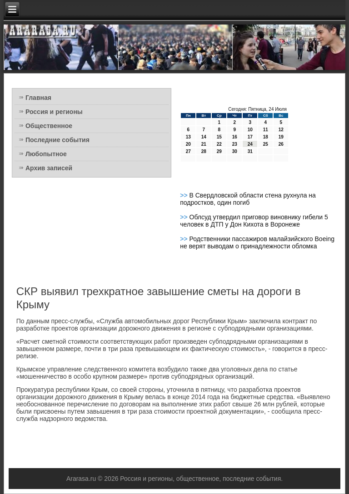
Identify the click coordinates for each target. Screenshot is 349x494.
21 (203, 144)
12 (281, 129)
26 (281, 144)
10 (250, 129)
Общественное (48, 125)
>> (184, 195)
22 (219, 144)
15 (219, 136)
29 (219, 151)
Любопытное (46, 154)
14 (203, 136)
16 (234, 136)
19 (281, 136)
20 (188, 144)
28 (203, 151)
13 (188, 136)
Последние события (57, 139)
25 (265, 144)
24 (250, 144)
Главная (38, 97)
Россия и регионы (54, 111)
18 (265, 136)
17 (250, 136)
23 (234, 144)
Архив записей (48, 168)
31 (250, 151)
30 (234, 151)
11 (265, 129)
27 (188, 151)
